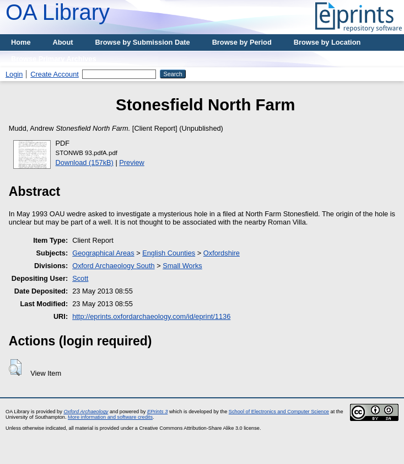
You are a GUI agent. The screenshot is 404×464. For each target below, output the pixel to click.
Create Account (54, 74)
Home (21, 42)
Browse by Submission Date (142, 42)
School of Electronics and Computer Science (279, 411)
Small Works (182, 266)
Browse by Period (242, 42)
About (63, 42)
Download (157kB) (85, 162)
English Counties (168, 253)
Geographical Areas (103, 253)
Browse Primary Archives (53, 59)
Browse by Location (327, 42)
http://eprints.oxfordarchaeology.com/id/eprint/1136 (151, 316)
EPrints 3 (157, 411)
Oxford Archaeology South (113, 266)
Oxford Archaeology (85, 411)
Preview (131, 162)
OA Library (58, 12)
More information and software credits (110, 417)
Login (14, 74)
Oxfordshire (221, 253)
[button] (15, 367)
